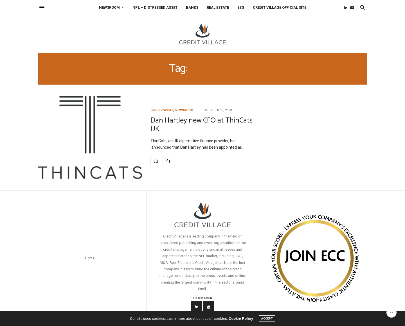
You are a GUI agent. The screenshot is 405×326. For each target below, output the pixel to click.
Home (89, 258)
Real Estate (218, 7)
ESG (240, 7)
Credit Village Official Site (279, 7)
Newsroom (109, 7)
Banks (192, 7)
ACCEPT (267, 318)
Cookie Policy (241, 318)
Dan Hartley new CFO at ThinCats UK (201, 124)
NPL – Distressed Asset (154, 7)
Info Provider (162, 110)
